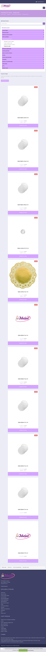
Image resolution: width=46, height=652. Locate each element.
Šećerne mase (3, 594)
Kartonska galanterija (16, 14)
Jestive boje (3, 592)
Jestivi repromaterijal (4, 605)
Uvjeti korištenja (4, 629)
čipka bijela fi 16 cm (23, 553)
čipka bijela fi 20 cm (23, 509)
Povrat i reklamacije (4, 625)
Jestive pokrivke (4, 601)
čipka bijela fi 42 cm (23, 335)
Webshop (9, 14)
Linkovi (2, 621)
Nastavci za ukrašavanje (5, 608)
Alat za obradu (3, 597)
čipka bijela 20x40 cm (23, 161)
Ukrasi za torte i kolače (5, 595)
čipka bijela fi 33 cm (23, 378)
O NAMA (3, 634)
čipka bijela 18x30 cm (23, 204)
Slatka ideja (3, 14)
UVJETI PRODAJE (5, 616)
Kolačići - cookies (4, 631)
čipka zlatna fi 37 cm (23, 291)
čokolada (2, 607)
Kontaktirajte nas (5, 80)
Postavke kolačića (31, 650)
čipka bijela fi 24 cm (23, 466)
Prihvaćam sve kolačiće (23, 650)
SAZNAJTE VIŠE (23, 125)
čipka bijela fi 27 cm (23, 422)
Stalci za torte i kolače (5, 602)
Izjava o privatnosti (4, 624)
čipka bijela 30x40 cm (23, 117)
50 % (2, 611)
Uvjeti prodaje (3, 628)
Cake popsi (3, 610)
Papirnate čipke (25, 14)
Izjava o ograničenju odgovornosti (7, 622)
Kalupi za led (3, 613)
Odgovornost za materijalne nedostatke (8, 619)
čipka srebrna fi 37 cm (23, 248)
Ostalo (2, 604)
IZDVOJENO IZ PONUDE (7, 589)
